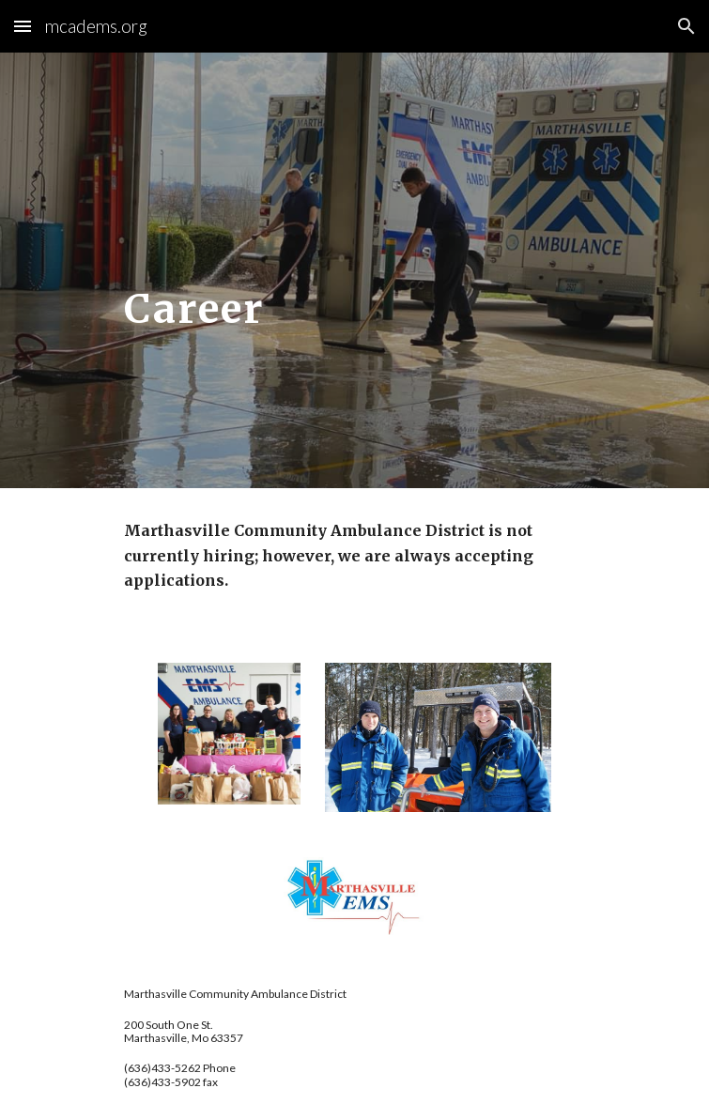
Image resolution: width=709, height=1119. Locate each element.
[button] (22, 26)
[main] (354, 271)
